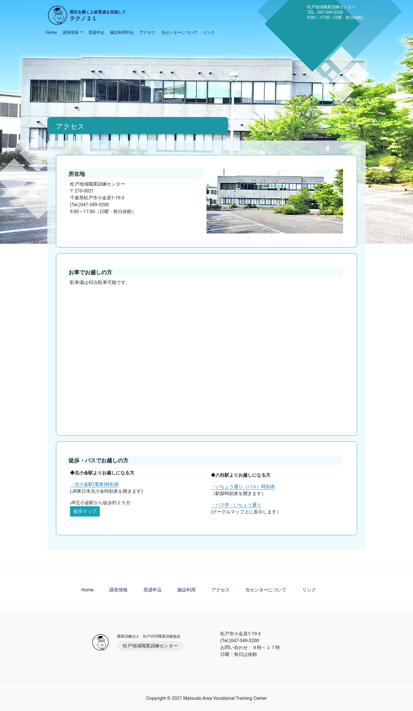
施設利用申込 (122, 32)
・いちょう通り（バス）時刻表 (243, 486)
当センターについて (179, 32)
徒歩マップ (84, 511)
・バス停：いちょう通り (236, 505)
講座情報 (118, 590)
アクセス (147, 32)
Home (51, 32)
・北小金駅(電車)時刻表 (94, 484)
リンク (209, 32)
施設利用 (186, 590)
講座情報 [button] (71, 32)
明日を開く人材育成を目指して (98, 16)
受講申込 (96, 32)
